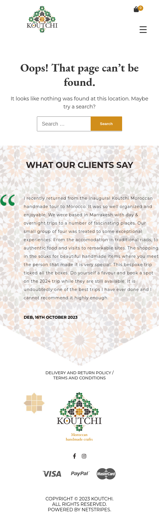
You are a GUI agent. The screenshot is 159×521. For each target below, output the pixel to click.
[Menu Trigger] (143, 29)
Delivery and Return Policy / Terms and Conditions (79, 375)
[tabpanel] (79, 257)
